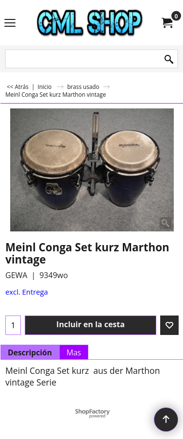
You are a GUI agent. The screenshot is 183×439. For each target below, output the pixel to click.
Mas (74, 352)
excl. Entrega (26, 292)
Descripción (30, 352)
